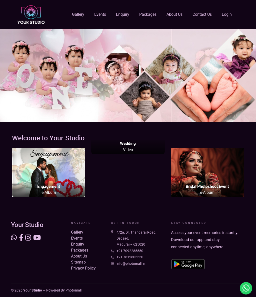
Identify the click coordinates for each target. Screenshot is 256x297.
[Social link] (21, 238)
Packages (147, 14)
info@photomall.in (130, 264)
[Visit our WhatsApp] (14, 238)
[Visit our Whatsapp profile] (246, 288)
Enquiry (122, 14)
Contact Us (202, 14)
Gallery (78, 14)
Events (100, 14)
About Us (174, 14)
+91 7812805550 (129, 257)
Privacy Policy (83, 268)
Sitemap (78, 262)
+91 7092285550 (129, 251)
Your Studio (32, 290)
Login (227, 14)
